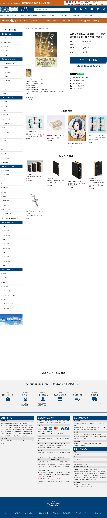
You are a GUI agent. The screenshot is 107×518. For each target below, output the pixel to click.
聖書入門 (95, 20)
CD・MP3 (3, 153)
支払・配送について (6, 278)
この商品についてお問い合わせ (88, 66)
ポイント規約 (4, 286)
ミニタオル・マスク (6, 123)
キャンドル (4, 101)
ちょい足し (81, 20)
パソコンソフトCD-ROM (7, 158)
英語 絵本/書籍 (5, 200)
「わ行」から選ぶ (6, 265)
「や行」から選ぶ (6, 257)
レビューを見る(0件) (77, 86)
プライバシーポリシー (81, 513)
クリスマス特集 (5, 205)
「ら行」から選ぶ (6, 261)
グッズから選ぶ (62, 16)
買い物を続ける (76, 83)
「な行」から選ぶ (6, 244)
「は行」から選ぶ (6, 248)
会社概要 (3, 273)
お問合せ (3, 282)
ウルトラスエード (5, 85)
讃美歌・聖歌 (4, 187)
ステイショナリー (5, 145)
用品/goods (4, 162)
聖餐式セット (56, 20)
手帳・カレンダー (5, 209)
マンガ (3, 179)
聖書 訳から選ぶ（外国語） (29, 16)
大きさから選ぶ (5, 46)
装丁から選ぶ (4, 51)
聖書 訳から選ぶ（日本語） (8, 16)
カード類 (3, 140)
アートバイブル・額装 (7, 213)
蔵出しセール (71, 20)
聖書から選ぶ (4, 55)
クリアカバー (4, 89)
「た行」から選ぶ (6, 239)
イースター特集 (5, 170)
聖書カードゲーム (5, 114)
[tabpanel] (46, 49)
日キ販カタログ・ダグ (7, 304)
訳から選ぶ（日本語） (7, 38)
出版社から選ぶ (89, 16)
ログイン (7, 513)
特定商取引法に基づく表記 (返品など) (82, 77)
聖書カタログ (4, 299)
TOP (27, 28)
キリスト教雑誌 (46, 20)
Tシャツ (3, 127)
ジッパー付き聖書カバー (7, 80)
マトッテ (19, 20)
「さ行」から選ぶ (6, 235)
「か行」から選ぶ (6, 231)
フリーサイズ (4, 76)
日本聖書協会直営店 (6, 291)
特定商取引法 (67, 513)
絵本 (64, 20)
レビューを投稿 (76, 88)
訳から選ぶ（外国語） (7, 42)
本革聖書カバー (5, 67)
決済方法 (55, 513)
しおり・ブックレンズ (7, 132)
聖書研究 (3, 192)
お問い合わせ (97, 513)
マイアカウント (29, 513)
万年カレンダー (5, 110)
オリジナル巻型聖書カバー (8, 63)
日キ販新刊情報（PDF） (7, 308)
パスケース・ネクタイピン (8, 119)
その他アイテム (75, 16)
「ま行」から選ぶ (6, 252)
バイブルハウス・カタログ (8, 295)
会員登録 (17, 513)
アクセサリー (36, 20)
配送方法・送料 (43, 513)
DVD (2, 149)
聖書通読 (3, 196)
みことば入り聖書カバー (7, 72)
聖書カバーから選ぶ (48, 16)
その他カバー (4, 93)
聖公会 (88, 20)
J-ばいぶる (27, 20)
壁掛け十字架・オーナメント (8, 106)
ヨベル (48, 28)
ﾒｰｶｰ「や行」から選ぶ (37, 28)
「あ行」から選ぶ (6, 226)
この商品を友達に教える (78, 80)
